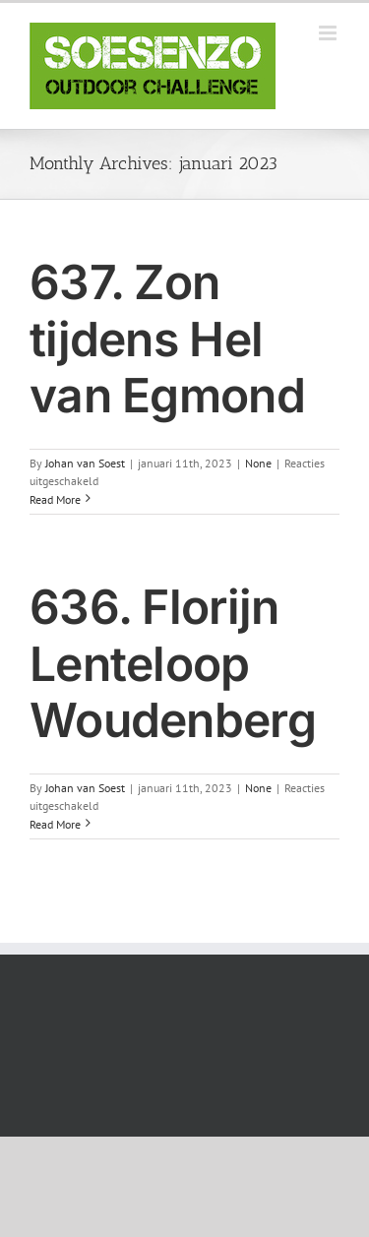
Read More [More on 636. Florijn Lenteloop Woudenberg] (55, 824)
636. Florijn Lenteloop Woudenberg (173, 663)
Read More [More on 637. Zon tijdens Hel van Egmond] (55, 499)
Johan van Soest (85, 463)
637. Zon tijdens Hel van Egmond (167, 338)
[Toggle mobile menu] (329, 33)
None (258, 463)
